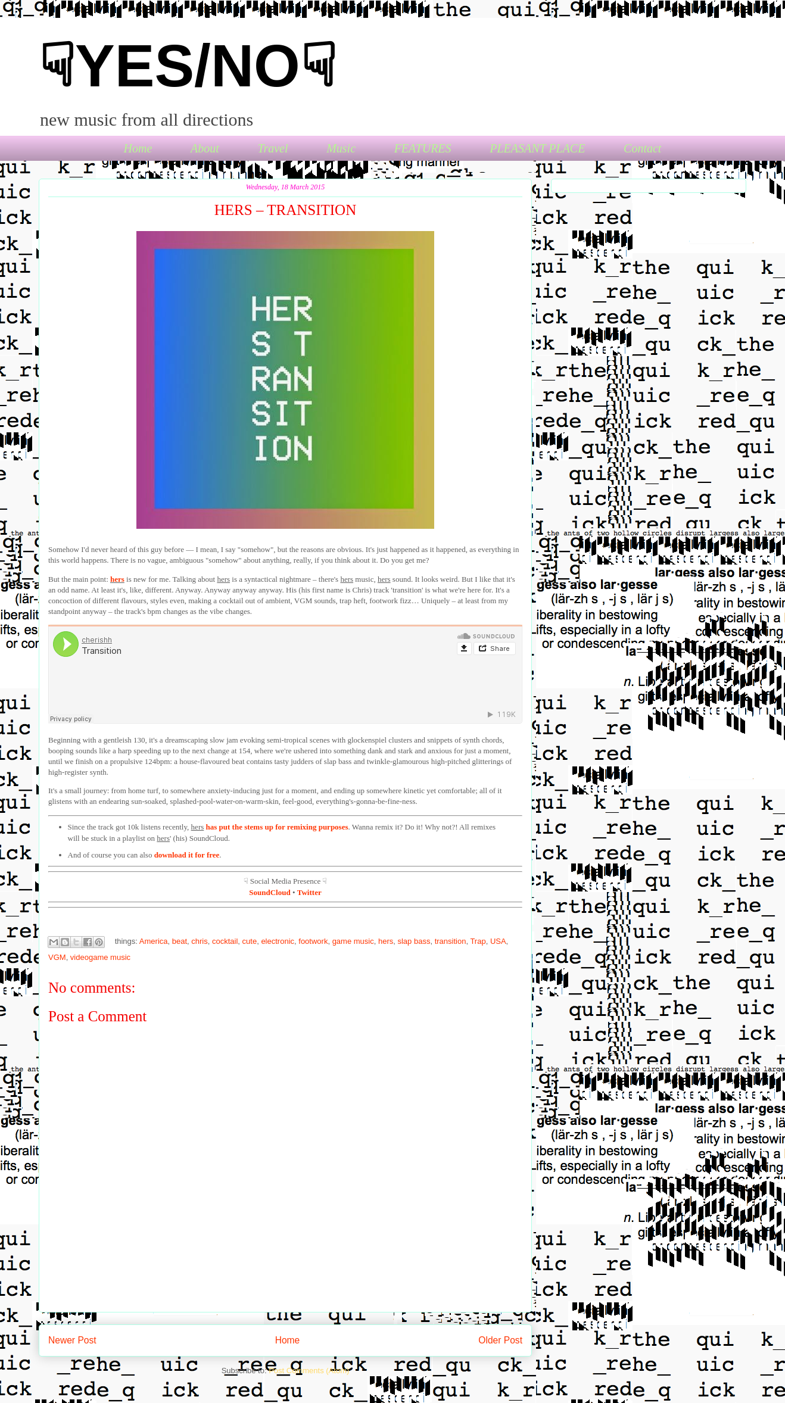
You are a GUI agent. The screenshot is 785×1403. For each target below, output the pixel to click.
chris (199, 941)
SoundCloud (269, 892)
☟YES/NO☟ (188, 65)
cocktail (225, 941)
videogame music (100, 957)
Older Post (500, 1340)
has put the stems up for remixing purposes (277, 826)
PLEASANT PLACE (537, 148)
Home (138, 148)
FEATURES (422, 148)
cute (249, 941)
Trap (477, 941)
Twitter (309, 892)
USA (498, 941)
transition (450, 941)
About (205, 148)
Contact (642, 148)
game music (353, 941)
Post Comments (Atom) (309, 1370)
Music (341, 148)
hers (117, 579)
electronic (277, 941)
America (153, 941)
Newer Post (72, 1340)
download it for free (187, 854)
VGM (57, 957)
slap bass (413, 941)
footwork (313, 941)
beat (179, 941)
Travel (272, 148)
